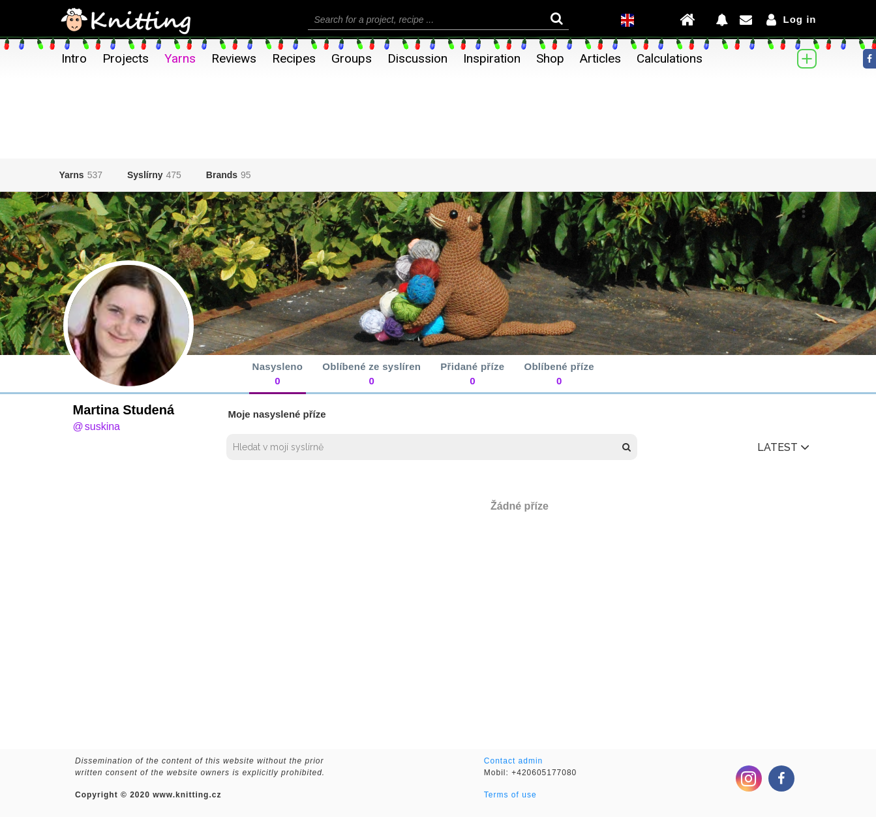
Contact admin (513, 760)
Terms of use (510, 794)
